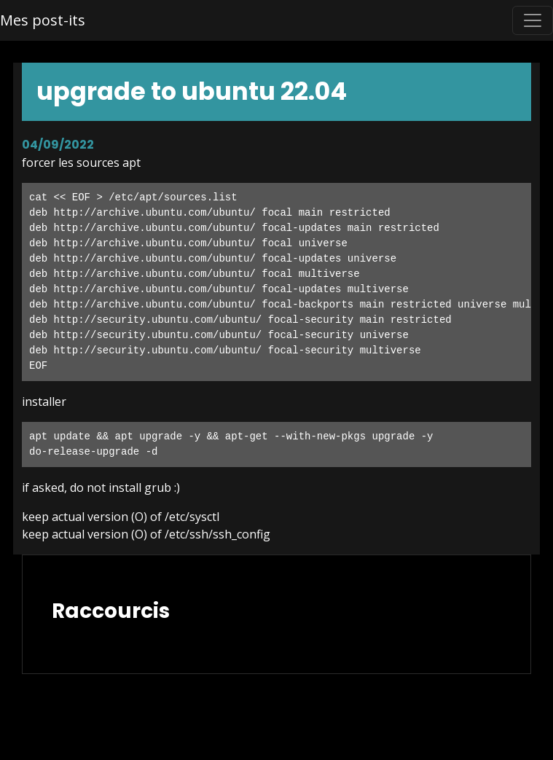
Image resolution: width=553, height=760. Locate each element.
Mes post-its (42, 20)
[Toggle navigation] (532, 20)
